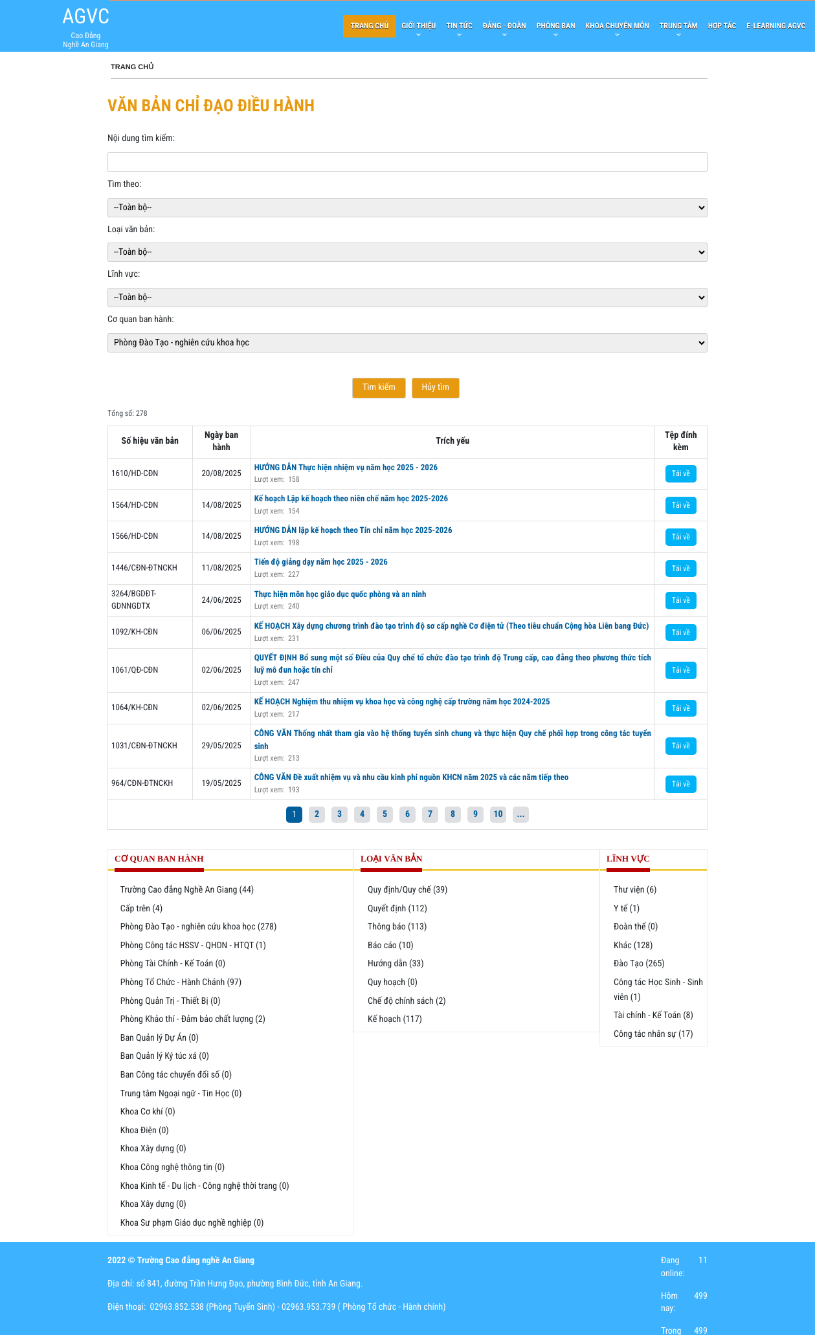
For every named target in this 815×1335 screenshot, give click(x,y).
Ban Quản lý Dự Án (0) (159, 1038)
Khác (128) (633, 945)
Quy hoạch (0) (393, 982)
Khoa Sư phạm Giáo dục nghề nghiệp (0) (192, 1223)
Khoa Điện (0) (144, 1130)
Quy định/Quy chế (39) (408, 890)
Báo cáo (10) (391, 945)
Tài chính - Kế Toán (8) (653, 1015)
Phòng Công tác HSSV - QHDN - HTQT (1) (193, 945)
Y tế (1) (627, 909)
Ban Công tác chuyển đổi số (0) (176, 1075)
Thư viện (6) (635, 890)
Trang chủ (132, 67)
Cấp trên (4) (141, 909)
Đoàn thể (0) (636, 927)
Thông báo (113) (397, 927)
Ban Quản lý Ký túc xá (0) (164, 1056)
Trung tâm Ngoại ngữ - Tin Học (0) (181, 1094)
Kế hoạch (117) (395, 1019)
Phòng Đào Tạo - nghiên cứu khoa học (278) (198, 927)
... (520, 814)
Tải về (681, 473)
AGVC (85, 16)
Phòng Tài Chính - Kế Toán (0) (173, 964)
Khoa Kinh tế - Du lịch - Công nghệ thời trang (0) (204, 1186)
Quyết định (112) (397, 909)
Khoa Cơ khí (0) (147, 1112)
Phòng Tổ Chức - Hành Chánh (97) (180, 982)
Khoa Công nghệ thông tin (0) (172, 1167)
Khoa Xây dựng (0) (153, 1149)
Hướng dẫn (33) (396, 964)
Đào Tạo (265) (639, 964)
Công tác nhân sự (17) (653, 1034)
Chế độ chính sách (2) (407, 1001)
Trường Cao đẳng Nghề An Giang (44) (187, 890)
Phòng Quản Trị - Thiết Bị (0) (170, 1001)
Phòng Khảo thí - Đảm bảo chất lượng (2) (192, 1019)
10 (497, 814)
